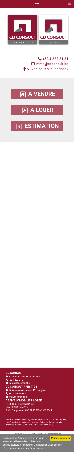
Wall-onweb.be (37, 434)
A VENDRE (37, 94)
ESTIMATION (37, 126)
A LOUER (37, 110)
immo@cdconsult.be (19, 383)
